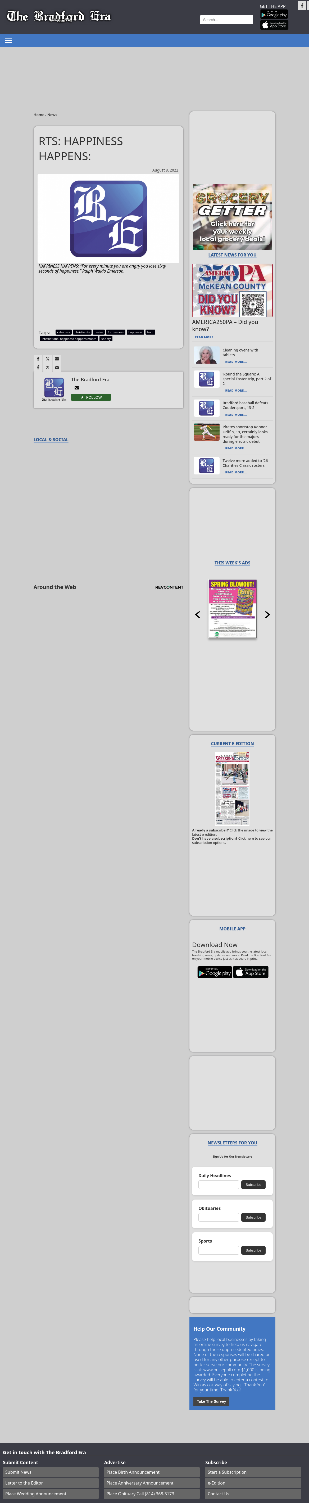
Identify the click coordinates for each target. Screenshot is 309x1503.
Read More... (205, 337)
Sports (205, 1241)
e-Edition (216, 1483)
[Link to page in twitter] (47, 359)
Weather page (174, 19)
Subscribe (253, 1185)
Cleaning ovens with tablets (240, 352)
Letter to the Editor (24, 1483)
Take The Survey (211, 1401)
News (52, 114)
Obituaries (209, 1208)
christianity (82, 332)
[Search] (226, 19)
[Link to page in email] (57, 359)
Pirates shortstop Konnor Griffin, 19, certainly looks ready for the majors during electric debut (244, 434)
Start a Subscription (227, 1472)
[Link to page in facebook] (38, 359)
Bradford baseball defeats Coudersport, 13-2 (245, 405)
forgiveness (116, 332)
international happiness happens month (69, 339)
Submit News (18, 1472)
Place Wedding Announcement (35, 1494)
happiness (135, 332)
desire (99, 332)
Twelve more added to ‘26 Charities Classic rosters (245, 463)
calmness (63, 332)
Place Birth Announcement (133, 1472)
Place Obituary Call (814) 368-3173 (140, 1494)
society (106, 339)
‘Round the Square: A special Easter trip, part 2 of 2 (246, 379)
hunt (150, 332)
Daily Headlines (214, 1175)
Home (40, 114)
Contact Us (218, 1494)
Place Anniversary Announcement (140, 1483)
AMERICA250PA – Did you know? (225, 325)
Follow (94, 397)
